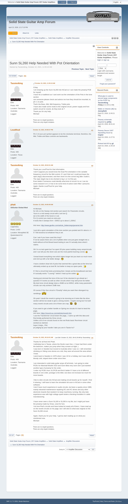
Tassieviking (103, 103)
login (99, 60)
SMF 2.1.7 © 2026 (12, 501)
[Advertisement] (106, 189)
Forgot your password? (108, 84)
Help (101, 501)
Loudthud (15, 130)
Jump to (62, 449)
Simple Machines (24, 501)
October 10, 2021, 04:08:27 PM (43, 130)
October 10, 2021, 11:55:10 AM (45, 83)
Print (92, 76)
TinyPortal (96, 501)
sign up (106, 60)
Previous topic (78, 69)
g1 (113, 143)
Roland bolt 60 (103, 143)
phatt (13, 205)
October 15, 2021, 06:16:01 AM (43, 337)
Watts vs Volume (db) (106, 109)
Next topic (89, 69)
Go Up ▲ (119, 501)
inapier (101, 135)
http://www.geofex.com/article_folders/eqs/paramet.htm (62, 225)
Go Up (11, 435)
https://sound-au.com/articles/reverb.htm (56, 313)
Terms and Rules (109, 501)
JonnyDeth (102, 111)
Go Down (12, 76)
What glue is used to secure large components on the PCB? (107, 98)
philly (109, 122)
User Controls (103, 47)
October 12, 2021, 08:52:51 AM (43, 165)
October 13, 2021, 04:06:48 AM (43, 204)
